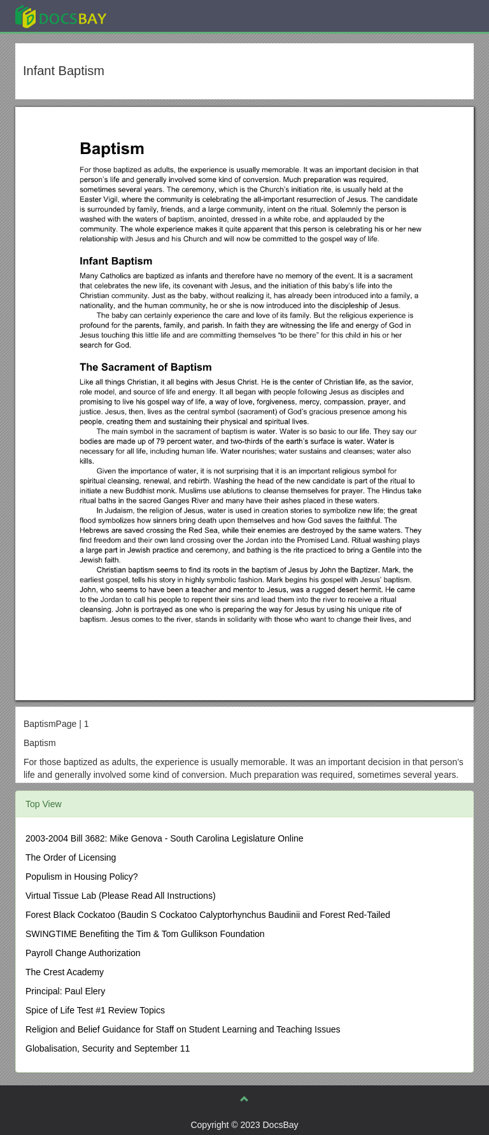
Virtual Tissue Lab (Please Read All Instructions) (120, 896)
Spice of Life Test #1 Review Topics (95, 1010)
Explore (156, 15)
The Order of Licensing (70, 857)
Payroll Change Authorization (83, 953)
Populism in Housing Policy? (81, 876)
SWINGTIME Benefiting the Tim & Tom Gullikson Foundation (145, 934)
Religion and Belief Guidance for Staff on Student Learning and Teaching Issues (183, 1029)
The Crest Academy (64, 972)
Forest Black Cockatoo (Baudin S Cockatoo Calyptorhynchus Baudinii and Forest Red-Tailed (207, 915)
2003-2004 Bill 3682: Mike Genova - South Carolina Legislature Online (164, 838)
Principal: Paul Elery (65, 991)
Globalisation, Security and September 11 (107, 1048)
